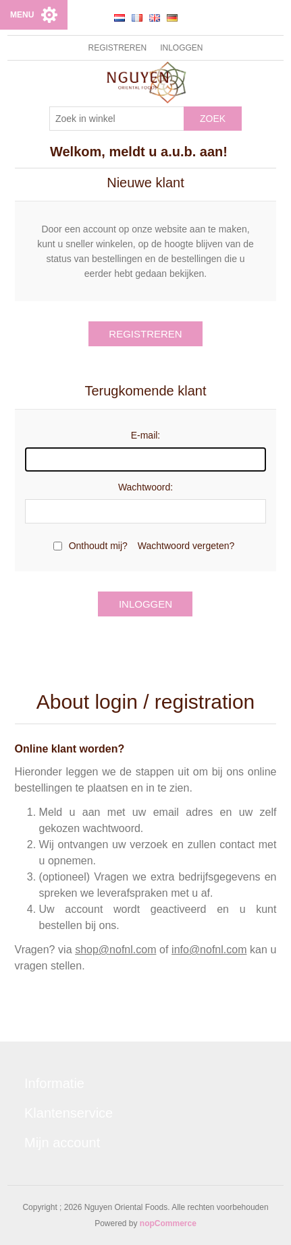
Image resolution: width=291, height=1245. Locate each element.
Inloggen (181, 48)
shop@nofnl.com (115, 949)
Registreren (117, 48)
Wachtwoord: (145, 487)
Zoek (213, 118)
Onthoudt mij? (98, 545)
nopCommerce (168, 1223)
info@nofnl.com (208, 949)
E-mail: (146, 435)
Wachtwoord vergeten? (186, 545)
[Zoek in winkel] (116, 118)
